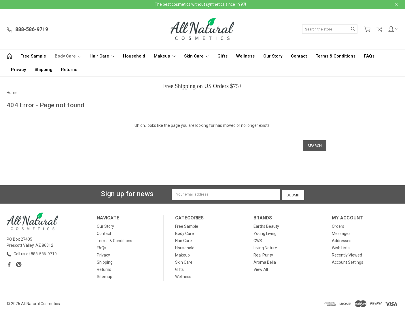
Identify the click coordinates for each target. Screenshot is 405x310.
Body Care (68, 56)
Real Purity (263, 252)
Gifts (222, 56)
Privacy (18, 69)
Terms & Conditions (335, 56)
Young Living (265, 231)
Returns (69, 69)
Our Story (272, 56)
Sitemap (104, 274)
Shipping (43, 69)
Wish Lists (341, 245)
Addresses (341, 238)
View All (260, 267)
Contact (299, 56)
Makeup (164, 56)
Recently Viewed (347, 252)
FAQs (369, 56)
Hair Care (102, 56)
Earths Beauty (266, 224)
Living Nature (265, 245)
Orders (338, 224)
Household (134, 56)
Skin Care (196, 56)
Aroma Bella (264, 260)
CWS (257, 238)
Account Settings (347, 260)
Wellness (245, 56)
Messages (341, 231)
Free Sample (33, 56)
